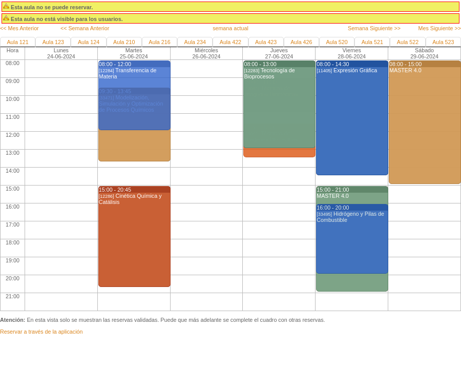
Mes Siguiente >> (439, 28)
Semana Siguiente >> (374, 28)
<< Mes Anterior (19, 28)
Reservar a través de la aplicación (41, 332)
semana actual (230, 28)
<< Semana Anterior (84, 28)
